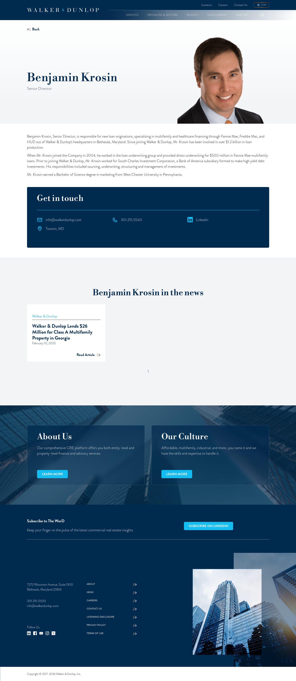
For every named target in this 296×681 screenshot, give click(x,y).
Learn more (52, 474)
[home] (63, 10)
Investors (206, 5)
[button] (132, 15)
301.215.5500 (36, 601)
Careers (223, 5)
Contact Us (240, 5)
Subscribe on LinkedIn (208, 526)
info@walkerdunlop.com (42, 606)
